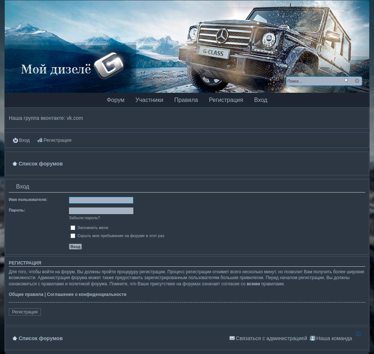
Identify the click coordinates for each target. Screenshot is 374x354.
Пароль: (17, 210)
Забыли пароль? (84, 218)
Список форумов (41, 338)
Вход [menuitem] (24, 140)
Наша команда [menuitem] (334, 338)
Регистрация (226, 100)
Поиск (346, 81)
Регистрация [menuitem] (57, 140)
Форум (116, 100)
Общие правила (26, 294)
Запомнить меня (89, 227)
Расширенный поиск (357, 81)
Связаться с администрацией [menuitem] (271, 338)
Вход (260, 100)
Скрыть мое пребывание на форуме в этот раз (117, 235)
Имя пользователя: (28, 199)
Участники (149, 100)
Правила (186, 100)
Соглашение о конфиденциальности (87, 294)
